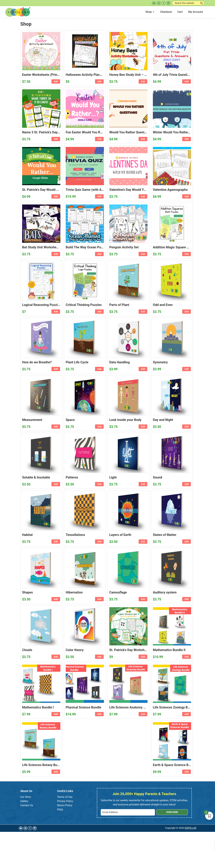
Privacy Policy (65, 801)
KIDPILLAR (190, 828)
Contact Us (26, 805)
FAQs (60, 809)
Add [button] (56, 81)
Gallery (24, 801)
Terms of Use (64, 796)
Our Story (25, 796)
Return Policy (64, 805)
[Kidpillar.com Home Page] (18, 12)
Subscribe (172, 812)
